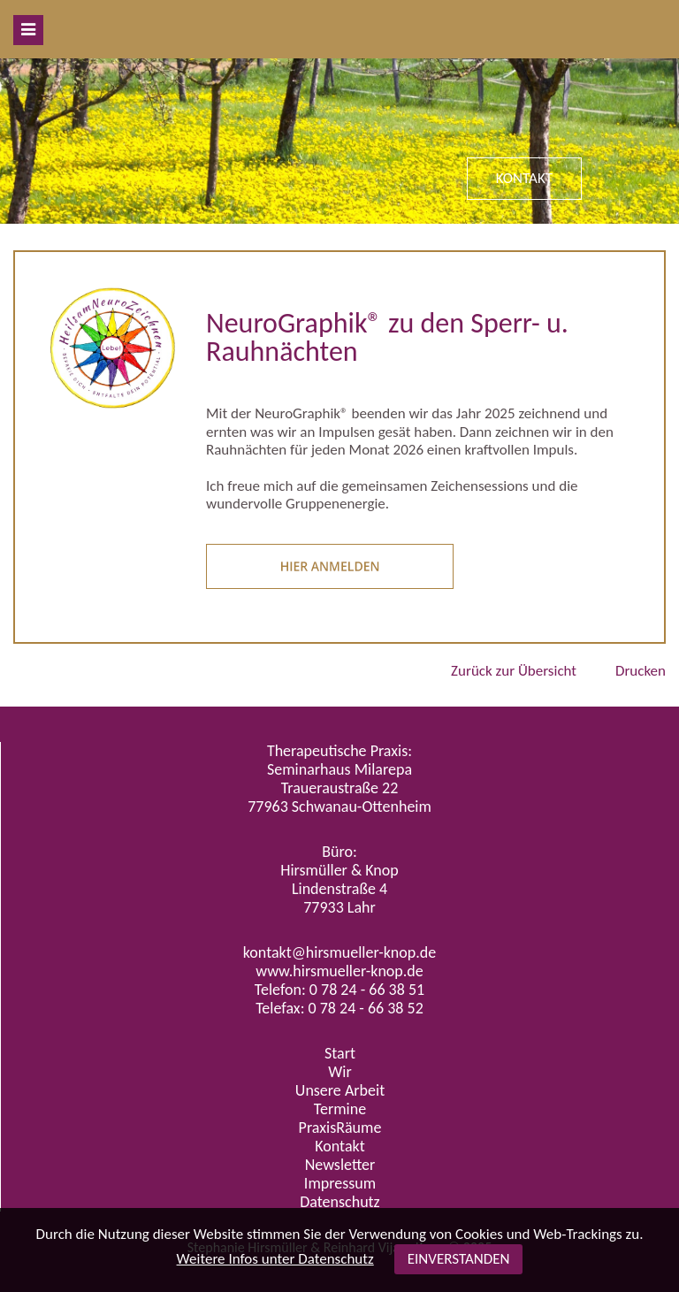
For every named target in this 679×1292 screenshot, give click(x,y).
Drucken (640, 670)
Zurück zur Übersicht (513, 670)
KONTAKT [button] (524, 178)
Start (339, 1053)
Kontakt (339, 1146)
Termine (340, 1109)
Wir (339, 1072)
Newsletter (340, 1164)
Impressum (340, 1183)
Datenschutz (339, 1202)
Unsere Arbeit (340, 1090)
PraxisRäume (340, 1127)
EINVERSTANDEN (459, 1259)
